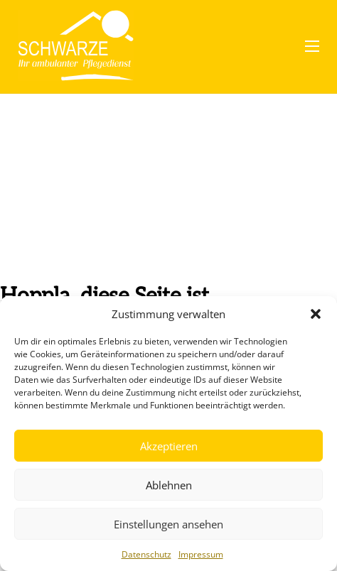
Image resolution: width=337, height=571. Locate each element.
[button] (316, 314)
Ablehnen (169, 485)
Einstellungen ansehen (168, 524)
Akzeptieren (169, 446)
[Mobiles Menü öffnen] (312, 46)
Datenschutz (146, 554)
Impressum (200, 554)
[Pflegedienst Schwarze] (76, 47)
